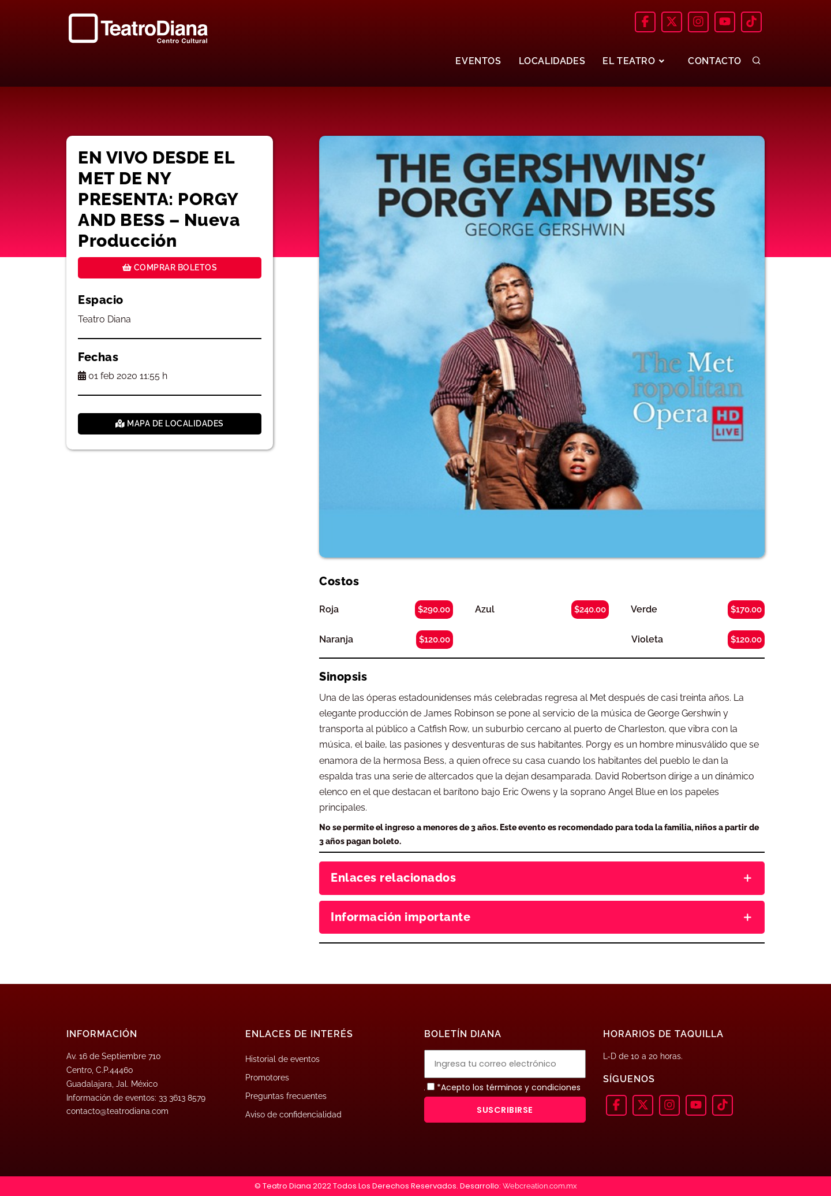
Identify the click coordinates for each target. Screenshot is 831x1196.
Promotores (267, 1077)
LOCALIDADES (552, 60)
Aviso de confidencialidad (293, 1114)
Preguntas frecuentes (286, 1096)
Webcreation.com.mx (540, 1186)
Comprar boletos (170, 267)
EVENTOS (478, 60)
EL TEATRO (634, 60)
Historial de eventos (282, 1059)
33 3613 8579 (182, 1097)
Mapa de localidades (169, 423)
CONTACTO (715, 60)
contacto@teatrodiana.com (117, 1111)
